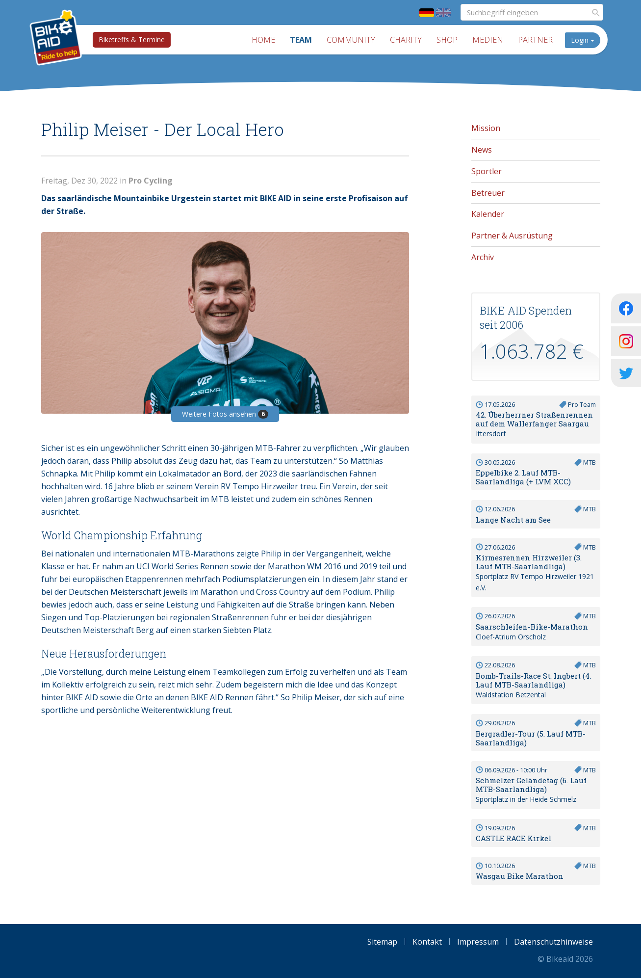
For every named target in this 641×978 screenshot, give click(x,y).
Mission (485, 128)
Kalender (487, 214)
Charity (406, 39)
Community (351, 39)
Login (582, 40)
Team (301, 39)
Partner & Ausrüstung (512, 235)
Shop (447, 39)
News (481, 149)
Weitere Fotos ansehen (225, 414)
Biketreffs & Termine (132, 39)
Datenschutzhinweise (553, 941)
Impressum (478, 941)
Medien (487, 39)
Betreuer (488, 192)
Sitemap (382, 941)
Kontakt (427, 941)
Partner (535, 39)
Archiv (482, 257)
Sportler (486, 171)
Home (263, 39)
